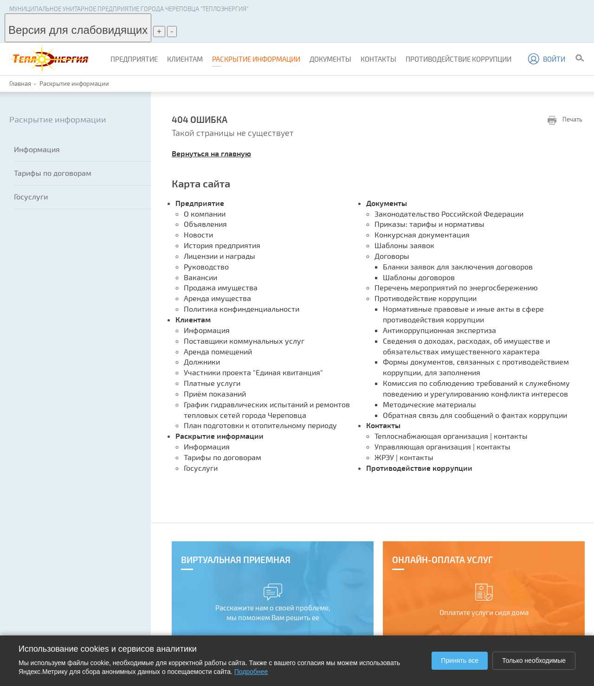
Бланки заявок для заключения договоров (458, 266)
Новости (198, 234)
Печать (565, 119)
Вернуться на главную (211, 153)
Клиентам (185, 59)
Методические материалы (429, 404)
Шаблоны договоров (419, 277)
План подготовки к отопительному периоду (260, 425)
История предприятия (222, 245)
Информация (37, 149)
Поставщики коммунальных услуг (244, 340)
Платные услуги (212, 382)
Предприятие (134, 59)
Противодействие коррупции (458, 59)
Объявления (205, 223)
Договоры (391, 255)
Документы (330, 59)
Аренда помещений (218, 351)
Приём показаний (215, 393)
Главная (20, 83)
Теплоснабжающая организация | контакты (451, 435)
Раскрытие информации (256, 59)
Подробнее (251, 671)
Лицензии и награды (219, 255)
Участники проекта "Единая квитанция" (253, 372)
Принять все (459, 660)
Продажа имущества (221, 287)
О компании (205, 213)
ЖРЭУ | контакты (403, 457)
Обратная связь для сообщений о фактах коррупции (475, 414)
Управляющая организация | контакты (442, 446)
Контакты (378, 59)
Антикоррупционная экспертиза (439, 330)
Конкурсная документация (422, 234)
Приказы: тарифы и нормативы (429, 223)
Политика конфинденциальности (241, 308)
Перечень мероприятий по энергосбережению (456, 287)
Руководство (206, 266)
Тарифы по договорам (52, 172)
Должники (202, 361)
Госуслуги (31, 196)
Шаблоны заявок (404, 245)
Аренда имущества (217, 298)
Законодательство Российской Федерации (448, 213)
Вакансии (200, 277)
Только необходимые (534, 660)
